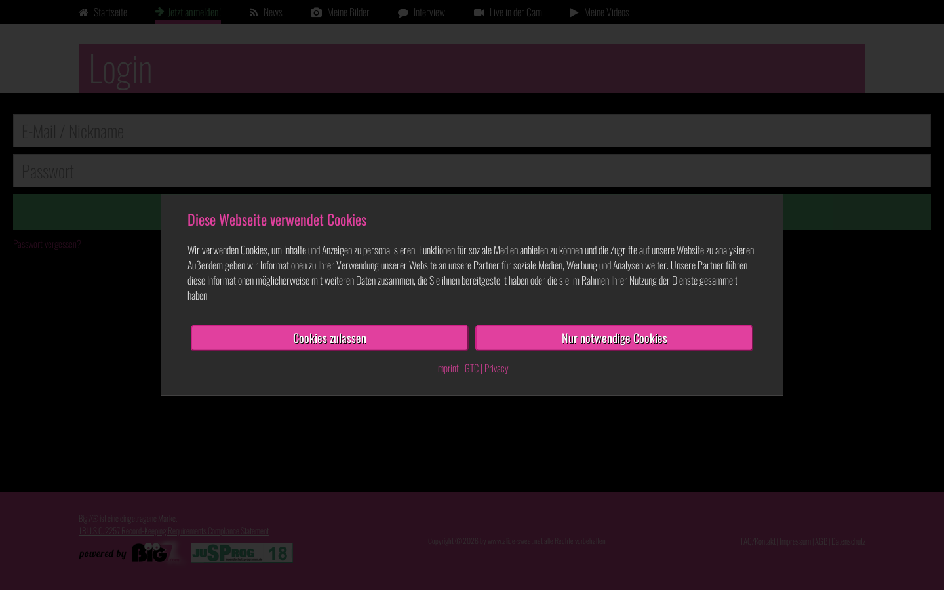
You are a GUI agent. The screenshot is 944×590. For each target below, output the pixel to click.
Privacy (496, 368)
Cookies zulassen (329, 337)
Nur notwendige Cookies (614, 337)
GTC (472, 368)
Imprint (447, 368)
